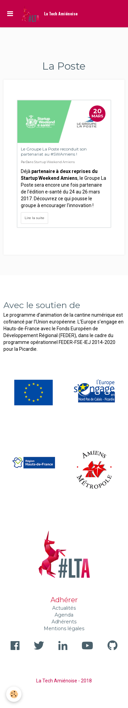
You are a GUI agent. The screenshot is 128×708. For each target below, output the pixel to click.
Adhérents (64, 622)
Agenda (64, 615)
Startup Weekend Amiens (54, 162)
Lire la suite (34, 218)
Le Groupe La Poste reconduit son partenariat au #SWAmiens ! (54, 151)
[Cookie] (14, 694)
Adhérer (64, 600)
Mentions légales (64, 628)
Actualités (64, 608)
